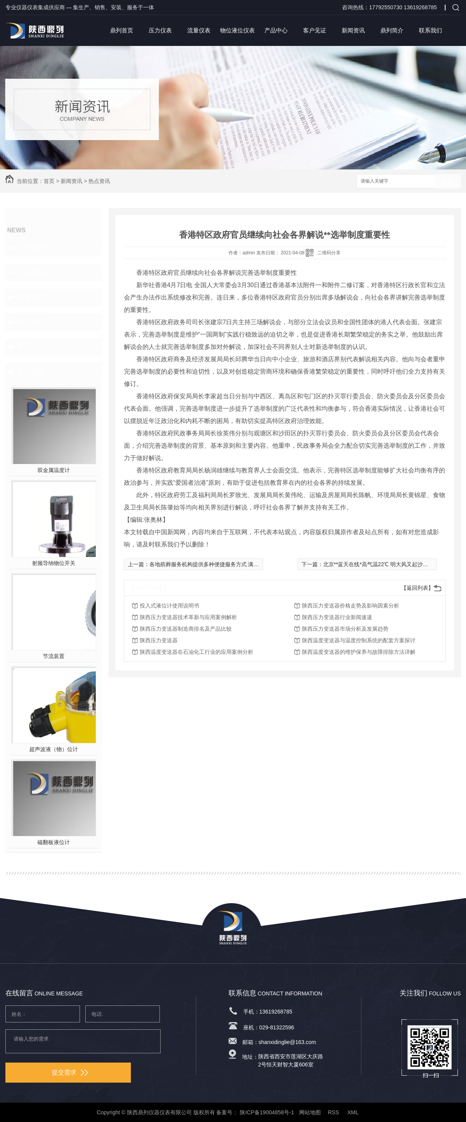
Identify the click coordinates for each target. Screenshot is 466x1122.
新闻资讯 (353, 30)
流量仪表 (198, 30)
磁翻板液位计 (53, 842)
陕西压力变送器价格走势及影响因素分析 (350, 605)
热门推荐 (31, 371)
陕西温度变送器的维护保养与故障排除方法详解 (358, 652)
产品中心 (276, 30)
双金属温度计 (53, 470)
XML (353, 1112)
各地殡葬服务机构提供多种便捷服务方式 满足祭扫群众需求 (220, 564)
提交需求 (70, 1072)
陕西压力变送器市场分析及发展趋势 (345, 629)
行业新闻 (31, 272)
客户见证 (314, 30)
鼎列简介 (391, 30)
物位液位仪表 (237, 30)
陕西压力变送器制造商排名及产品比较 (186, 629)
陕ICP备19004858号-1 (267, 1112)
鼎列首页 (121, 30)
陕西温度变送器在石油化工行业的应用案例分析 (196, 652)
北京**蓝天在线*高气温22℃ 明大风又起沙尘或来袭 (384, 564)
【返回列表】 (417, 588)
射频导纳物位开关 (53, 563)
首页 (49, 181)
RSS (334, 1112)
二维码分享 (329, 253)
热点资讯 (99, 181)
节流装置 (53, 656)
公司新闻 (31, 248)
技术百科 (31, 297)
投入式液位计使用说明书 (169, 605)
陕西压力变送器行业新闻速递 (337, 617)
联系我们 (430, 30)
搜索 (447, 181)
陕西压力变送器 (159, 640)
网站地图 (310, 1112)
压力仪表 (160, 30)
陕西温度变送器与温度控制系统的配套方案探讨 (358, 640)
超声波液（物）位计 (53, 749)
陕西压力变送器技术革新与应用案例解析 (188, 617)
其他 (24, 346)
